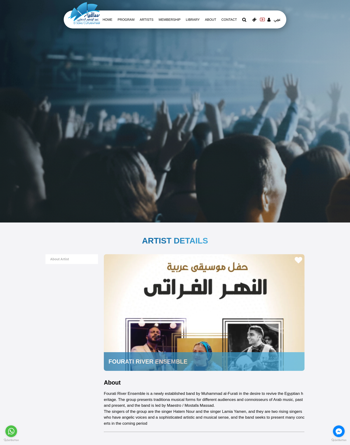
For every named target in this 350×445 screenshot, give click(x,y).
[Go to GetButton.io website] (338, 440)
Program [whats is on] (126, 19)
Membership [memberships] (170, 19)
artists (147, 19)
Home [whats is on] (107, 19)
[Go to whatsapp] (11, 431)
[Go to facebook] (339, 431)
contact (229, 19)
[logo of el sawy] (84, 13)
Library (193, 19)
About (210, 19)
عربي (277, 20)
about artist (59, 259)
